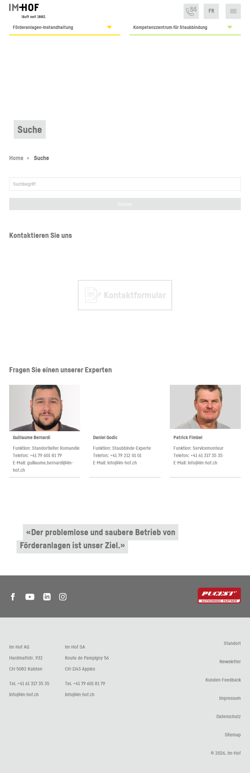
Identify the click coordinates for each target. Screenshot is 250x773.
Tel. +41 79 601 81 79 (85, 683)
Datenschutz (228, 716)
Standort (232, 643)
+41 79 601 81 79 (46, 455)
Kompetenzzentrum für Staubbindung (187, 27)
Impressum (230, 698)
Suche (41, 158)
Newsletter (230, 661)
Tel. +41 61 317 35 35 (29, 683)
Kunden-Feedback (223, 680)
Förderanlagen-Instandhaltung (66, 27)
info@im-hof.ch (122, 463)
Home (16, 158)
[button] (233, 11)
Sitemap (233, 735)
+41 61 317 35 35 (207, 455)
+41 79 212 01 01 (125, 455)
